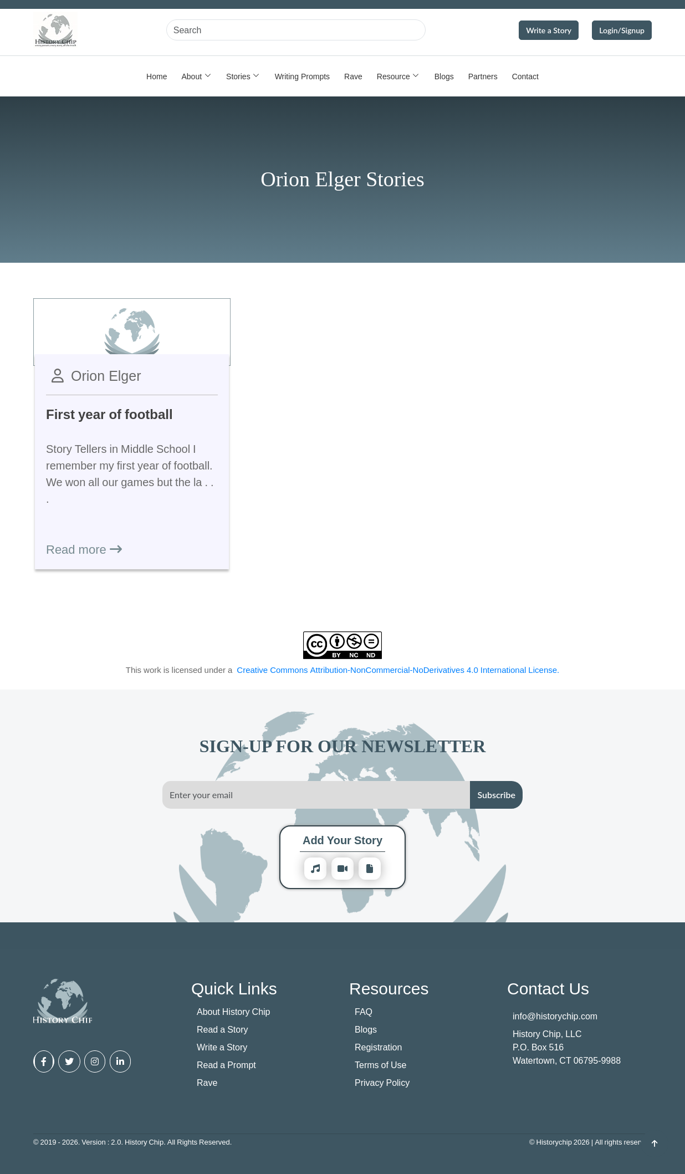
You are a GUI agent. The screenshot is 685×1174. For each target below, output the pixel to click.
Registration (378, 1047)
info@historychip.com (555, 1016)
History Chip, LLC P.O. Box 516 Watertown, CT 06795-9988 (567, 1047)
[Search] (296, 29)
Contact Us (548, 988)
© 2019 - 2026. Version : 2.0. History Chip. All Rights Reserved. (132, 1142)
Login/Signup (622, 30)
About (191, 76)
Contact (525, 76)
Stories (238, 76)
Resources (388, 988)
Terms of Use (380, 1065)
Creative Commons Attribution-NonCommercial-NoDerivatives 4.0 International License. (398, 669)
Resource (393, 76)
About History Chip (233, 1011)
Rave (353, 76)
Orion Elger (106, 375)
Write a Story (548, 30)
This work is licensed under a (343, 669)
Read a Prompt (226, 1065)
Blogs (444, 76)
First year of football (109, 414)
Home (156, 76)
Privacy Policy (382, 1082)
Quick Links (234, 988)
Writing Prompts (302, 76)
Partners (483, 76)
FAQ (363, 1011)
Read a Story (222, 1029)
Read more (84, 548)
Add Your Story (342, 840)
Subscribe (496, 794)
